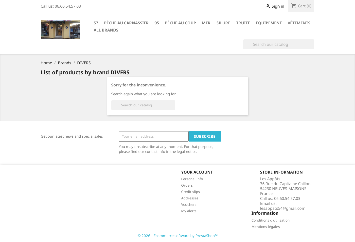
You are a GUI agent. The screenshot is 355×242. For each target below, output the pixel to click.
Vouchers (188, 204)
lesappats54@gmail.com (282, 208)
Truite (243, 23)
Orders (187, 185)
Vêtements (299, 23)
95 (157, 23)
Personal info (192, 179)
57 (96, 23)
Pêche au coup (180, 23)
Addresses (189, 198)
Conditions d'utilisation (270, 220)
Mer (206, 23)
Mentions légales (265, 226)
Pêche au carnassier (126, 23)
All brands (106, 30)
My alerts (188, 211)
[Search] (278, 44)
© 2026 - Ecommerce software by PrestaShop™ (178, 235)
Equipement (269, 23)
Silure (223, 23)
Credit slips (190, 191)
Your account (197, 172)
